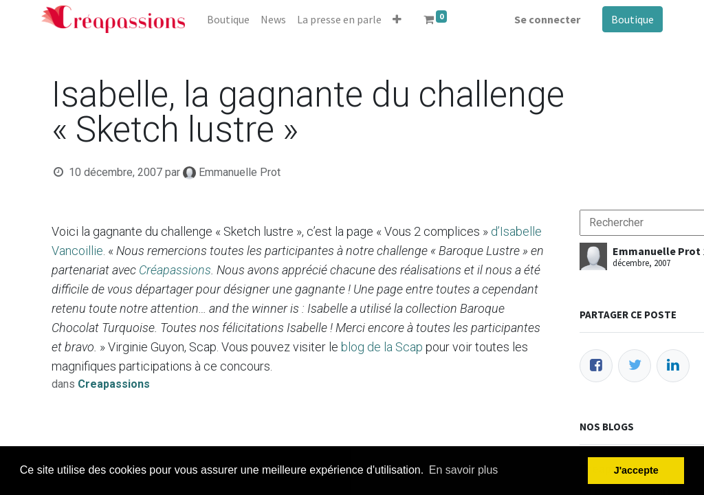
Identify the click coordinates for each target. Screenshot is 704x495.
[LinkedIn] (673, 365)
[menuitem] (228, 19)
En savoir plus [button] (463, 470)
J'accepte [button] (636, 470)
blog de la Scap (382, 347)
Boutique (632, 19)
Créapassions (175, 270)
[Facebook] (596, 365)
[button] (397, 19)
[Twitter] (634, 365)
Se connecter (547, 19)
